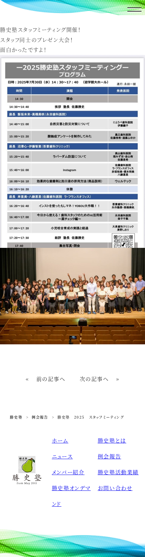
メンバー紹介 (68, 472)
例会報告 (109, 456)
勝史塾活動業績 (118, 472)
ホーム (60, 440)
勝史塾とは (112, 440)
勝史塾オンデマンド (71, 495)
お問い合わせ (115, 488)
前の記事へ (51, 378)
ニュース (62, 456)
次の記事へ (94, 378)
